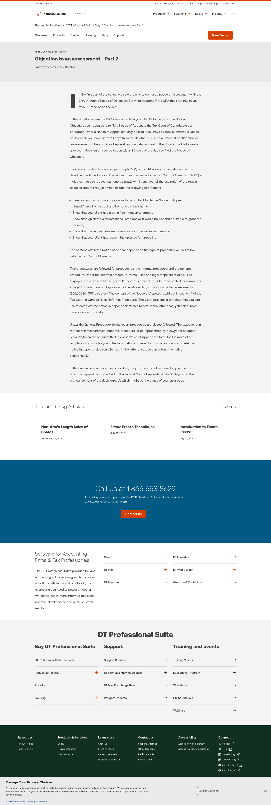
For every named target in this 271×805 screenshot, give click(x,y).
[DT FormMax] (204, 557)
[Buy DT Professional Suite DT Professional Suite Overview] (66, 660)
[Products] (59, 35)
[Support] (119, 35)
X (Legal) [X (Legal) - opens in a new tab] (226, 743)
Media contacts (146, 754)
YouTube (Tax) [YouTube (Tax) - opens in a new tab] (229, 770)
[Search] (234, 13)
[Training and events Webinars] (204, 710)
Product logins (25, 743)
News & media (65, 754)
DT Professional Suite (79, 25)
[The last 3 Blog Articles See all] (229, 407)
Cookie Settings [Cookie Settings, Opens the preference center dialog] (208, 790)
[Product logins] (185, 3)
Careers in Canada (107, 754)
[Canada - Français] (163, 3)
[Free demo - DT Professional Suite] (220, 35)
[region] (135, 791)
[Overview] (41, 35)
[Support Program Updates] (135, 698)
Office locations (146, 749)
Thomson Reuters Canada (49, 25)
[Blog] (105, 35)
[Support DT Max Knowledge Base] (135, 685)
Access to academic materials (193, 749)
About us (102, 743)
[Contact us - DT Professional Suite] (133, 514)
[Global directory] (45, 3)
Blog (97, 25)
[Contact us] (228, 3)
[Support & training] (207, 3)
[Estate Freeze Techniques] (135, 434)
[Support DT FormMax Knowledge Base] (135, 673)
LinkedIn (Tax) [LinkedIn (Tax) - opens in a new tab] (228, 759)
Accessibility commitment (191, 743)
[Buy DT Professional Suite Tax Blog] (66, 698)
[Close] (265, 790)
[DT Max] (135, 570)
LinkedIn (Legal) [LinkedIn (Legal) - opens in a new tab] (229, 754)
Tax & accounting (67, 749)
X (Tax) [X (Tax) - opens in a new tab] (225, 749)
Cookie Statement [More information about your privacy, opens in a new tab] (15, 801)
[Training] (90, 35)
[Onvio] (135, 557)
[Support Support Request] (135, 660)
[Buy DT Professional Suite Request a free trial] (66, 673)
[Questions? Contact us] (204, 582)
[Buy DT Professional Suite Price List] (66, 685)
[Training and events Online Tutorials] (204, 698)
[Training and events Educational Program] (204, 673)
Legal (61, 743)
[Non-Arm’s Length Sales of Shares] (66, 434)
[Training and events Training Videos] (204, 660)
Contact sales (145, 759)
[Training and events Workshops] (204, 685)
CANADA (80, 13)
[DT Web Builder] (204, 570)
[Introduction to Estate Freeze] (204, 434)
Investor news (25, 749)
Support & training (147, 743)
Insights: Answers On (109, 759)
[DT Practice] (135, 582)
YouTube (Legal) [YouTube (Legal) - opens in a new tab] (230, 765)
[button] (161, 13)
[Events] (75, 35)
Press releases (106, 749)
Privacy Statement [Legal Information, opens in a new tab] (36, 801)
